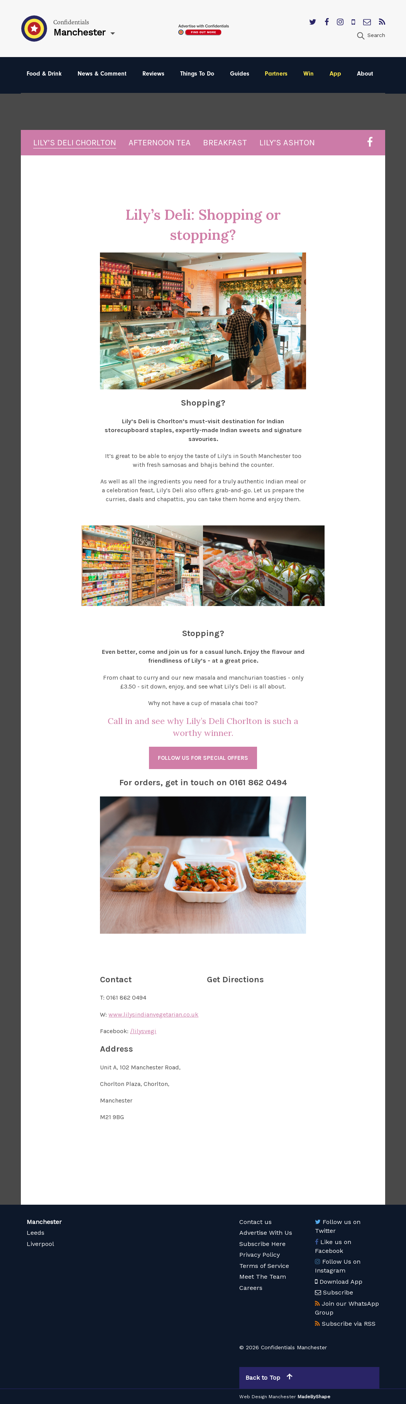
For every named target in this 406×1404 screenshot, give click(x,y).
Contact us (255, 1222)
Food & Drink (44, 73)
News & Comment (102, 73)
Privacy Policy (259, 1254)
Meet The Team (262, 1276)
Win (308, 73)
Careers (250, 1287)
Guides (239, 73)
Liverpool (40, 1243)
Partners (276, 73)
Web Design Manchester (267, 1396)
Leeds (35, 1232)
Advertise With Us (265, 1232)
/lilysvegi (143, 1031)
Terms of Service (264, 1265)
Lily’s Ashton (287, 143)
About (365, 73)
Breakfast (225, 143)
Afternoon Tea (160, 143)
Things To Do (197, 73)
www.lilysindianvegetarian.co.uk (153, 1014)
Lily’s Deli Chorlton (74, 143)
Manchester (44, 1222)
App (335, 73)
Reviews (153, 73)
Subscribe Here (262, 1243)
